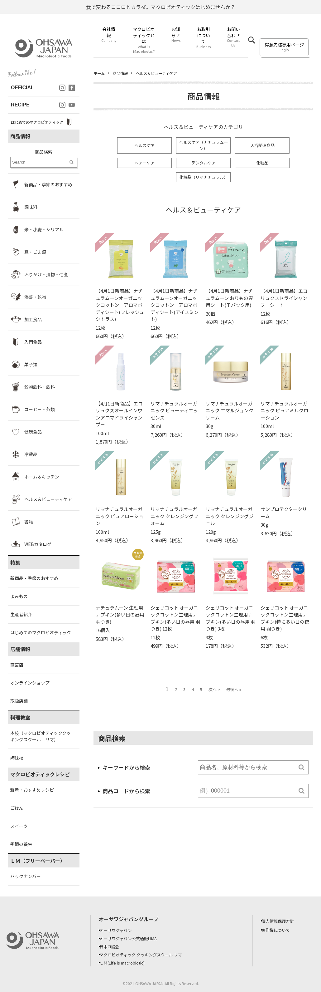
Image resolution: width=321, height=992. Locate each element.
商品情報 (123, 73)
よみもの (19, 596)
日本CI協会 (113, 946)
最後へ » (233, 692)
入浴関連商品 (262, 146)
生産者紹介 (21, 614)
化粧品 (262, 164)
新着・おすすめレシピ (32, 790)
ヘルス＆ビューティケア (164, 73)
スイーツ (19, 826)
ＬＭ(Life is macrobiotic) (128, 962)
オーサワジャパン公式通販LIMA (134, 938)
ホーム (100, 73)
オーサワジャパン (120, 930)
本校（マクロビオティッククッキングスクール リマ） (40, 736)
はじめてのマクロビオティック (40, 632)
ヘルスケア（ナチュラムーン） (204, 146)
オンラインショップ (30, 683)
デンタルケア (203, 164)
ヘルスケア (145, 146)
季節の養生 (21, 844)
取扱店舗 (19, 701)
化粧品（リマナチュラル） (204, 179)
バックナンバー (25, 876)
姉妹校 (16, 757)
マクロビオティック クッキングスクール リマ (147, 954)
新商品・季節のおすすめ (34, 578)
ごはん (16, 808)
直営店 (16, 664)
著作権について (280, 930)
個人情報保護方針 (282, 921)
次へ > (214, 692)
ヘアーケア (144, 164)
